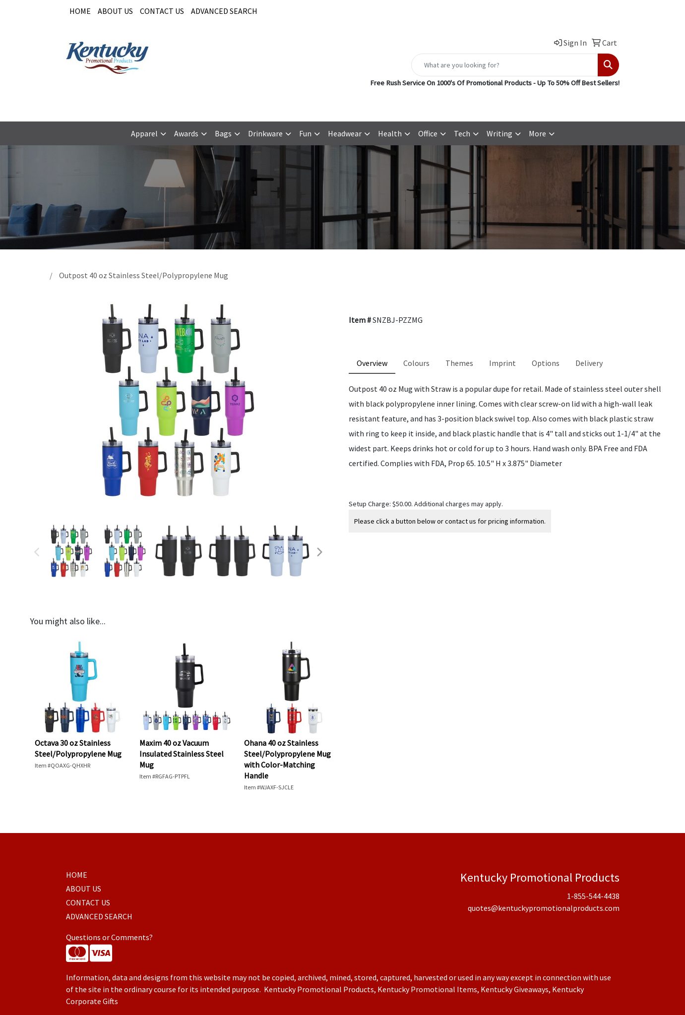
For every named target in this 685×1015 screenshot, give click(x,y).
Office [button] (427, 133)
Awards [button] (186, 133)
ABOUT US (115, 11)
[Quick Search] (504, 65)
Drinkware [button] (265, 133)
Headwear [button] (345, 133)
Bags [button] (223, 133)
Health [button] (390, 133)
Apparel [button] (144, 133)
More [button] (537, 133)
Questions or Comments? (109, 937)
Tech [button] (462, 133)
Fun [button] (305, 133)
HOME (80, 11)
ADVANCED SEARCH (224, 11)
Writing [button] (499, 133)
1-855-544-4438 (435, 103)
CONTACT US (162, 11)
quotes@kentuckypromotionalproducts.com (544, 103)
